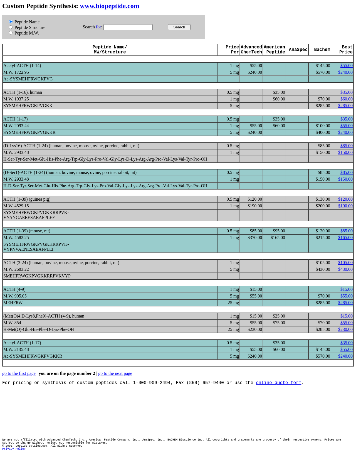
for (98, 26)
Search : (93, 26)
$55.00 (346, 65)
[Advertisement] (103, 411)
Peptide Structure (27, 27)
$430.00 (345, 269)
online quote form (278, 382)
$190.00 (345, 205)
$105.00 (345, 262)
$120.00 (345, 199)
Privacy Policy (14, 449)
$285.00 (345, 105)
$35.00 (346, 92)
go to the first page (19, 373)
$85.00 (346, 145)
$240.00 (345, 72)
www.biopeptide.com (109, 5)
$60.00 (346, 99)
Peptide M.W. (24, 33)
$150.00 (345, 152)
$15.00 (346, 289)
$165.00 (345, 237)
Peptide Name (24, 21)
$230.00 (345, 329)
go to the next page (115, 373)
